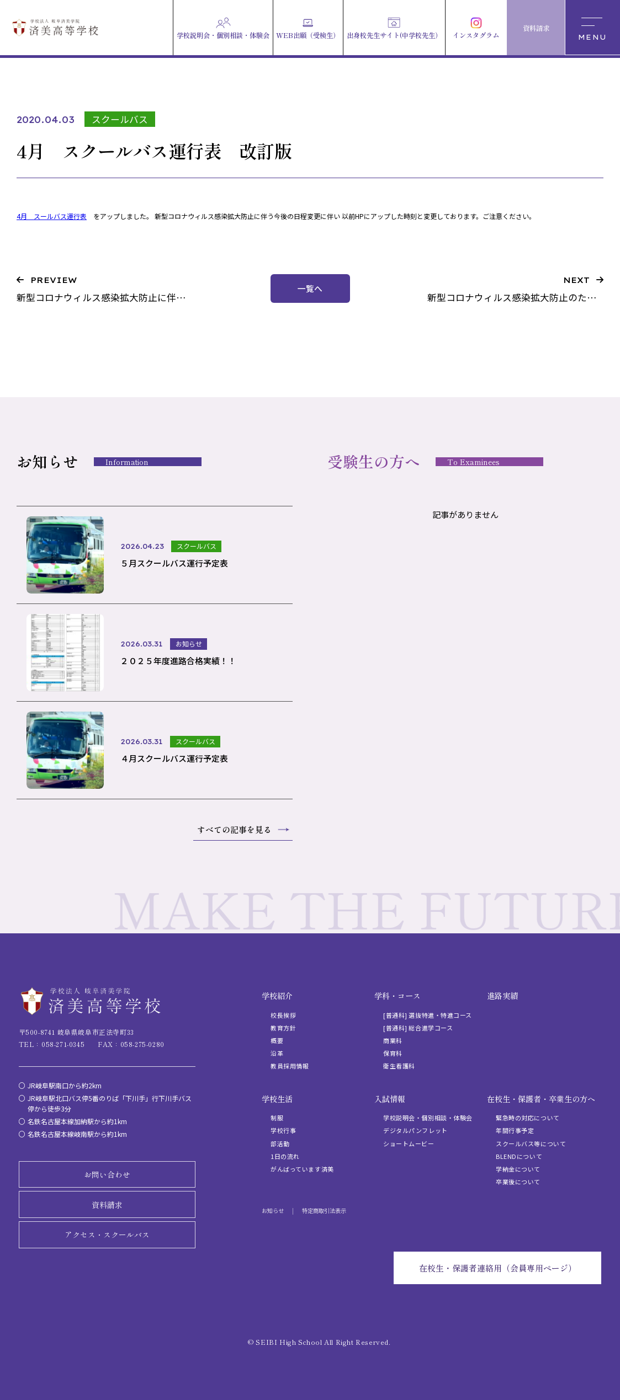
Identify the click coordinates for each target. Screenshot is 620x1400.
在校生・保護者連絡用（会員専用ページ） (497, 1268)
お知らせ (273, 1210)
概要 (277, 1040)
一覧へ (310, 288)
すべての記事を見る (234, 829)
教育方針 (283, 1027)
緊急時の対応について (528, 1117)
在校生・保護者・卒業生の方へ (541, 1098)
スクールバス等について (531, 1143)
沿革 (277, 1053)
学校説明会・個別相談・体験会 (428, 1117)
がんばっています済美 (302, 1168)
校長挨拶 (283, 1015)
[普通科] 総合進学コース (418, 1027)
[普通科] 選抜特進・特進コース (427, 1015)
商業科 (392, 1040)
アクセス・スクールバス (107, 1234)
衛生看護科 (399, 1065)
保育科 (392, 1053)
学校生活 (277, 1098)
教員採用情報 (290, 1065)
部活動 (280, 1143)
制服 (277, 1117)
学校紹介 (277, 995)
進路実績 (502, 995)
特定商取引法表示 (324, 1210)
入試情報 (389, 1098)
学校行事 (283, 1130)
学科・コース (397, 995)
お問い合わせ (107, 1174)
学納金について (518, 1168)
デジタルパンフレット (415, 1130)
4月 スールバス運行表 (52, 216)
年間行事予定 (515, 1130)
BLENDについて (519, 1156)
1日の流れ (285, 1156)
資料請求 (107, 1204)
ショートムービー (408, 1143)
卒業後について (518, 1181)
